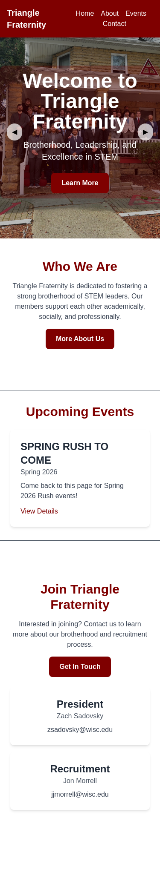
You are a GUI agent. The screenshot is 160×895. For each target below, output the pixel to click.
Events (135, 13)
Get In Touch (80, 666)
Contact (114, 23)
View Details (39, 511)
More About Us (80, 338)
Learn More (79, 182)
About (110, 13)
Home (85, 13)
